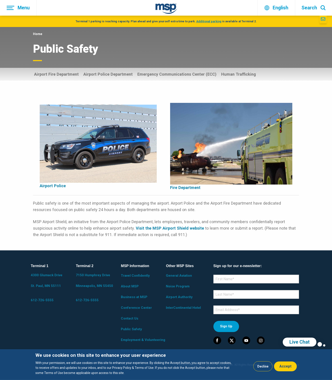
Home (37, 34)
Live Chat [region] (299, 342)
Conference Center (136, 308)
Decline (262, 366)
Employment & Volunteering (143, 340)
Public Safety (131, 329)
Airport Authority (179, 297)
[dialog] (166, 364)
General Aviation (179, 276)
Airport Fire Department (56, 74)
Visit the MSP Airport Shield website (170, 228)
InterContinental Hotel (183, 308)
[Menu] (18, 8)
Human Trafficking (238, 74)
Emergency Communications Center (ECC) (177, 74)
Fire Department (185, 187)
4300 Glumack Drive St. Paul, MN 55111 (46, 280)
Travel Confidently (135, 276)
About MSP (130, 286)
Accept (285, 366)
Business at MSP (134, 297)
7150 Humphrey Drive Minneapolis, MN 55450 (94, 280)
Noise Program (178, 286)
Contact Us (129, 318)
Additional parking (208, 21)
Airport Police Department (108, 74)
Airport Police (53, 185)
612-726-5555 (42, 300)
